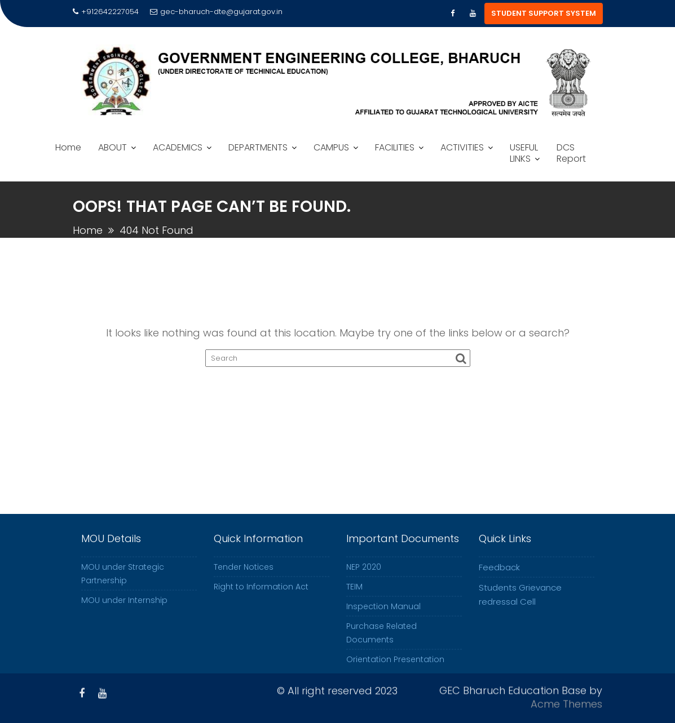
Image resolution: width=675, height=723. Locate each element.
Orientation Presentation (395, 673)
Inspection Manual (383, 620)
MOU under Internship (124, 614)
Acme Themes (566, 701)
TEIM (354, 600)
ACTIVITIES (462, 147)
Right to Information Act (261, 600)
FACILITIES (394, 147)
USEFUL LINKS (524, 153)
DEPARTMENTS (258, 147)
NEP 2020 (363, 581)
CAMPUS (331, 147)
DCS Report (571, 153)
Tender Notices (243, 581)
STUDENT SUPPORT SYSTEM (543, 13)
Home (68, 147)
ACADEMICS (177, 147)
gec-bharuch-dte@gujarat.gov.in (216, 11)
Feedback (499, 581)
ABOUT (112, 147)
